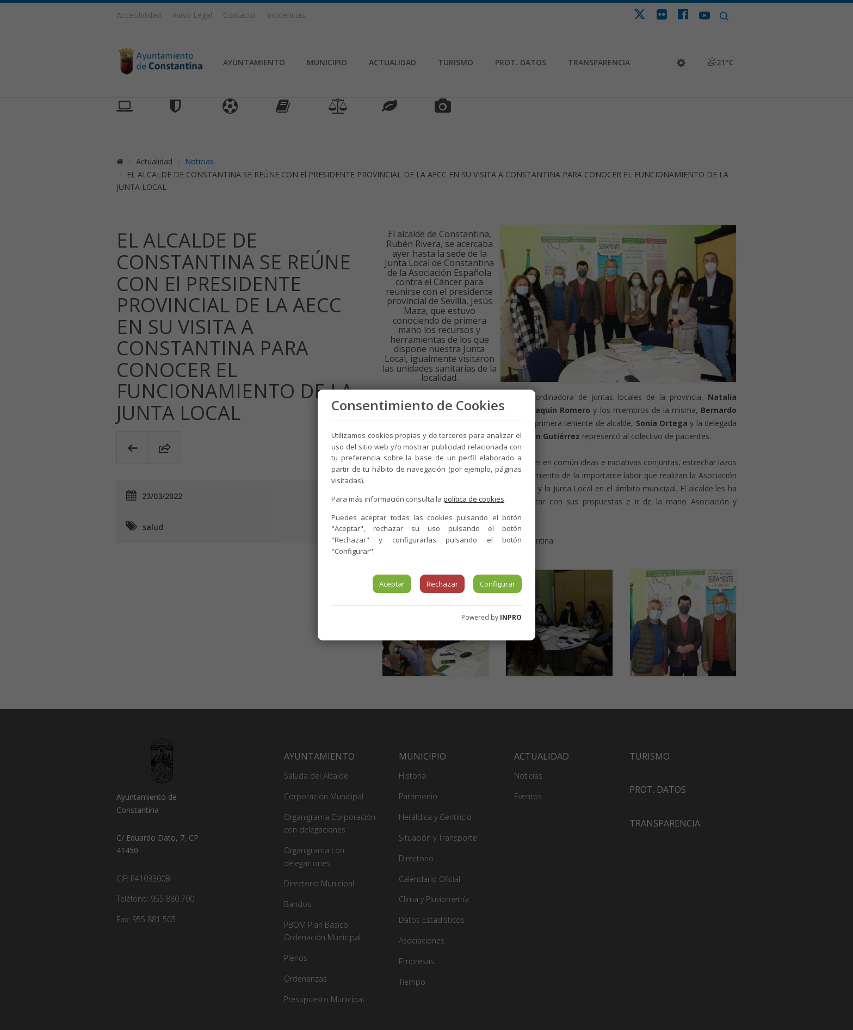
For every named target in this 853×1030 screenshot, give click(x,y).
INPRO (511, 617)
